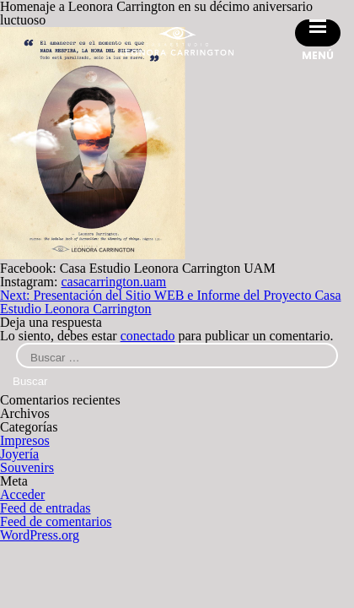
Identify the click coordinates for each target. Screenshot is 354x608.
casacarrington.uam (113, 281)
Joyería (19, 454)
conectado (148, 335)
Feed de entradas (45, 508)
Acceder (22, 494)
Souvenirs (27, 467)
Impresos (25, 440)
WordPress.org (39, 535)
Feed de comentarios (55, 521)
